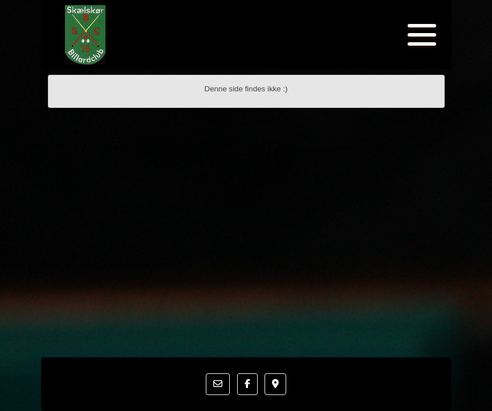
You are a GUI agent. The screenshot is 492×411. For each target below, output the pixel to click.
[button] (218, 384)
